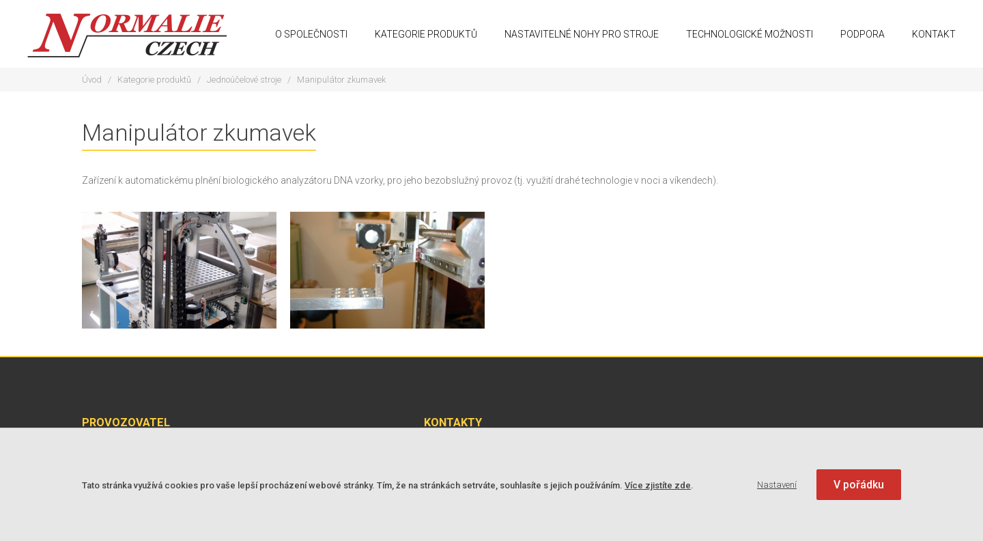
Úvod (92, 79)
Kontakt (934, 34)
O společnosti (311, 34)
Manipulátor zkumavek (341, 79)
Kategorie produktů (426, 34)
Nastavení (777, 485)
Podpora (862, 34)
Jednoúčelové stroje (244, 79)
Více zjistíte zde (658, 485)
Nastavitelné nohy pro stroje (581, 34)
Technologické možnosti (749, 34)
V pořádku (859, 484)
